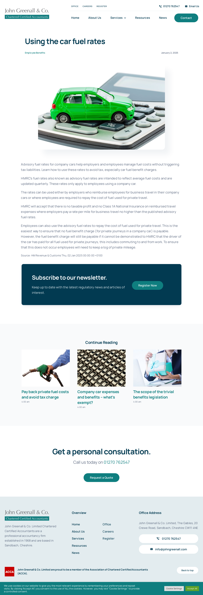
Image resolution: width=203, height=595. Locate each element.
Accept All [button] (192, 588)
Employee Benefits (35, 52)
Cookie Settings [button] (174, 588)
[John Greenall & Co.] (27, 9)
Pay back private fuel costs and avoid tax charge (45, 394)
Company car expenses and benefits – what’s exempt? (98, 397)
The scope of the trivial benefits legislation (153, 394)
